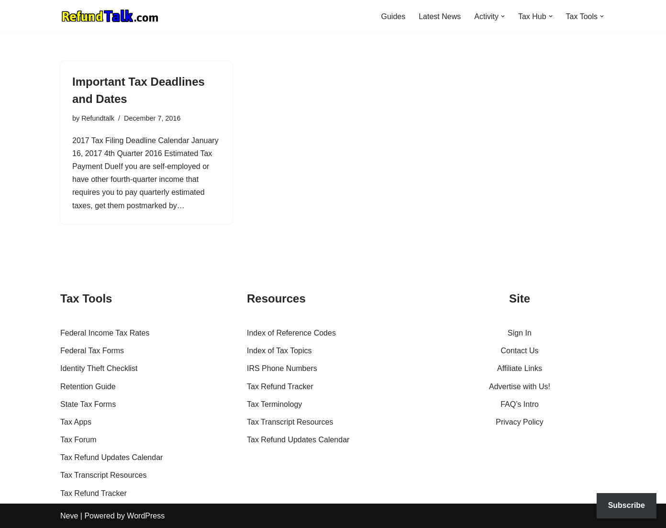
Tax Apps (75, 422)
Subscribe (626, 505)
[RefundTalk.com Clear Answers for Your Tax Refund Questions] (110, 16)
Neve (69, 516)
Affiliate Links (519, 368)
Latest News (440, 16)
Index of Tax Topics (279, 351)
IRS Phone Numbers (282, 368)
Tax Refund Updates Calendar (111, 457)
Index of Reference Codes (291, 333)
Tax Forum (78, 440)
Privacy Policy (520, 422)
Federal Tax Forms (92, 351)
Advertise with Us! (519, 386)
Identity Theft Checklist (99, 368)
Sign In (520, 333)
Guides (393, 16)
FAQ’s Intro (519, 404)
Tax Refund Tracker (93, 493)
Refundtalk (97, 118)
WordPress (146, 516)
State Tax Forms (88, 404)
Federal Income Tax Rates (104, 333)
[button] (503, 16)
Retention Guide (88, 386)
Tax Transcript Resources (103, 475)
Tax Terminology (274, 404)
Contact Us (519, 351)
